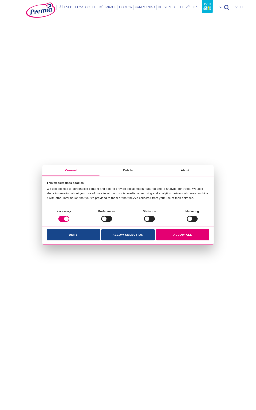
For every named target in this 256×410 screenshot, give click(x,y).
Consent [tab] (71, 170)
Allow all (182, 234)
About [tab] (185, 170)
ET (242, 7)
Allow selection (128, 234)
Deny (73, 234)
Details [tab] (128, 170)
